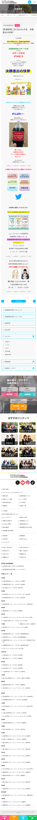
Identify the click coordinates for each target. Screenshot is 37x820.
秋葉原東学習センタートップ (13, 310)
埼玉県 (3, 614)
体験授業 (27, 394)
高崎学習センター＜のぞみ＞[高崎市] (13, 611)
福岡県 (3, 765)
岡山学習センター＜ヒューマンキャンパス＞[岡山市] (16, 749)
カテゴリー (8, 336)
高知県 (3, 759)
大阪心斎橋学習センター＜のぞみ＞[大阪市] (15, 713)
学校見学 (5, 539)
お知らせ (7, 341)
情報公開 (5, 496)
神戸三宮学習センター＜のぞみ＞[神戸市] (14, 729)
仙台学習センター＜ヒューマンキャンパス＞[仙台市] (16, 594)
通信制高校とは (24, 524)
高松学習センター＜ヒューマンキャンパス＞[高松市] (16, 756)
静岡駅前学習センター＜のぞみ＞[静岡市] (14, 685)
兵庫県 (3, 726)
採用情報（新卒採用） (8, 530)
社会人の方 (6, 554)
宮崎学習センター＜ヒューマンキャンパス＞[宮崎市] (16, 788)
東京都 (3, 630)
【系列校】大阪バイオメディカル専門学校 (13, 566)
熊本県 (3, 779)
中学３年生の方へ (24, 547)
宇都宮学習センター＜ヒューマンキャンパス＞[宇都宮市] (18, 604)
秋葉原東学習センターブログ (13, 317)
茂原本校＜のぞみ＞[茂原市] (28, 624)
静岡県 (3, 681)
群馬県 (3, 607)
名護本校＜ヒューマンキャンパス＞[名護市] (14, 802)
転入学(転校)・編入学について (11, 514)
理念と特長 (6, 489)
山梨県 (3, 675)
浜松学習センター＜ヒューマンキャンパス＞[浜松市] (16, 688)
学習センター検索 (7, 499)
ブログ (7, 348)
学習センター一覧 (11, 15)
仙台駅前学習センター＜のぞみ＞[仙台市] (14, 597)
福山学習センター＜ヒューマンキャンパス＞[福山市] (16, 742)
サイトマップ (6, 542)
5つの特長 (22, 502)
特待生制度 (6, 527)
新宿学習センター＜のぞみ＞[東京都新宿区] (15, 637)
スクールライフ (7, 517)
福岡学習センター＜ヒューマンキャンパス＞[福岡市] (16, 772)
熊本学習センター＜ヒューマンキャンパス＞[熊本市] (16, 782)
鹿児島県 (3, 792)
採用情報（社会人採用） (26, 527)
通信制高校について (25, 496)
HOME (2, 15)
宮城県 (3, 591)
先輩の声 (7, 323)
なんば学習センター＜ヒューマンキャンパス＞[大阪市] (17, 716)
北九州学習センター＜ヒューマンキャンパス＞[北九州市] (18, 769)
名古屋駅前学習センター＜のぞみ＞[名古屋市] (15, 700)
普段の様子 (8, 354)
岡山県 (3, 746)
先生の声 (7, 330)
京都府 (3, 719)
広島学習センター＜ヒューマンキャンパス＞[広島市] (16, 736)
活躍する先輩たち (7, 520)
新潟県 (3, 661)
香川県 (3, 752)
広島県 (3, 732)
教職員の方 (6, 557)
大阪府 (3, 709)
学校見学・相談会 (18, 407)
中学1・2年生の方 (7, 547)
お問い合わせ (23, 539)
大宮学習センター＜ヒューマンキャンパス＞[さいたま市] (18, 617)
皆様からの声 (23, 517)
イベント (7, 345)
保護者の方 (23, 554)
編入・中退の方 (24, 550)
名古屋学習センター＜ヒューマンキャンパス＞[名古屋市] (18, 696)
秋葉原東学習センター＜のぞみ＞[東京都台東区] (16, 645)
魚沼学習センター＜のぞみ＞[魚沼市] (13, 668)
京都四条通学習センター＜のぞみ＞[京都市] (15, 723)
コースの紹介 (23, 499)
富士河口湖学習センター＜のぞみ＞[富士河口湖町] (16, 678)
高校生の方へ (6, 550)
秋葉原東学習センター (23, 15)
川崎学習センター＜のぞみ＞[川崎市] (13, 655)
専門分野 (7, 351)
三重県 (3, 703)
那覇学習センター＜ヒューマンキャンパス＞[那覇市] (16, 805)
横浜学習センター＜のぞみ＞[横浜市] (13, 658)
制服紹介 (5, 506)
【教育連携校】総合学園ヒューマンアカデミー (14, 569)
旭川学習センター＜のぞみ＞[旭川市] (13, 588)
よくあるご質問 (7, 524)
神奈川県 (3, 652)
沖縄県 (3, 798)
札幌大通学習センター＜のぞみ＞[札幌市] (14, 581)
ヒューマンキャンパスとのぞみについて (13, 492)
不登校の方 (23, 557)
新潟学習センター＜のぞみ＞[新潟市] (13, 665)
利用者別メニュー (24, 520)
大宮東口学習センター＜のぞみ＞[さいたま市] (15, 620)
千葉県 (3, 624)
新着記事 (7, 362)
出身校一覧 (23, 506)
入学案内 (5, 511)
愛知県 (3, 693)
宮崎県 (3, 785)
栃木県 (3, 601)
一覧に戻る (18, 301)
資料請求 (10, 394)
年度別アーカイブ (10, 368)
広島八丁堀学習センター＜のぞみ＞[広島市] (15, 739)
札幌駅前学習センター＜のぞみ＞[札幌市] (14, 584)
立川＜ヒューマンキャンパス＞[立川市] (13, 648)
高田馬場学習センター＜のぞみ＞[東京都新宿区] (16, 634)
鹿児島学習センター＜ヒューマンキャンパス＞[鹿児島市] (18, 795)
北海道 (3, 578)
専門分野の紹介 (7, 502)
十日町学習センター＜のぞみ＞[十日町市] (14, 671)
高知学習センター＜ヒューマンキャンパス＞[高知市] (16, 762)
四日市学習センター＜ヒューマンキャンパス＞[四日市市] (18, 706)
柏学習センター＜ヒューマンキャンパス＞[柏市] (15, 627)
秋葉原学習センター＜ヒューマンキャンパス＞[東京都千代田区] (19, 641)
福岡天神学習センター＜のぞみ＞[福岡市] (14, 775)
